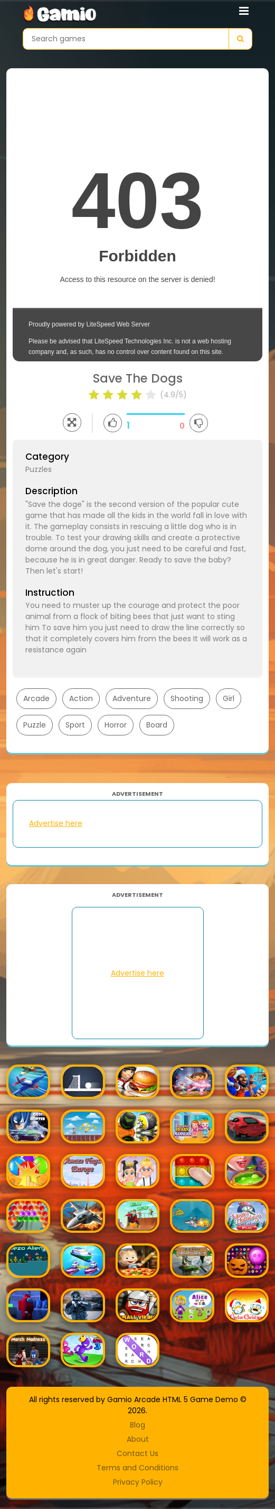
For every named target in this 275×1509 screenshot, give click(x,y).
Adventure (131, 698)
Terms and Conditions (137, 1467)
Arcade (36, 698)
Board (156, 725)
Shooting (186, 698)
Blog (137, 1425)
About (138, 1439)
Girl (228, 698)
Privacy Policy (138, 1482)
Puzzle (34, 725)
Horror (116, 725)
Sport (75, 725)
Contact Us (137, 1453)
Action (81, 698)
